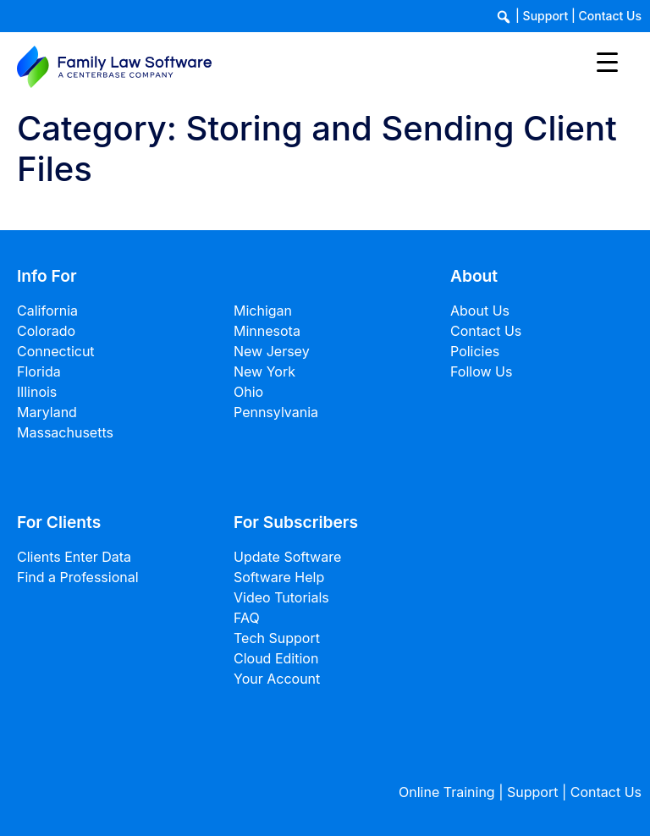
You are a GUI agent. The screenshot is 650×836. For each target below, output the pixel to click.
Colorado (46, 330)
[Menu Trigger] (607, 61)
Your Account (277, 678)
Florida (39, 371)
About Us (480, 310)
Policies (474, 351)
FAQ (247, 617)
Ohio (248, 391)
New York (264, 371)
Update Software (287, 556)
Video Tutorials (281, 597)
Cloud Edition (276, 658)
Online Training (447, 792)
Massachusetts (65, 432)
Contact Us (610, 15)
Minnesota (267, 330)
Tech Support (277, 638)
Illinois (37, 391)
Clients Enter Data (74, 556)
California (47, 310)
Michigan (263, 310)
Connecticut (56, 351)
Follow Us (481, 371)
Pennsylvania (276, 412)
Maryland (47, 412)
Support (546, 15)
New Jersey (272, 351)
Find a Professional (78, 577)
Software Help (279, 577)
